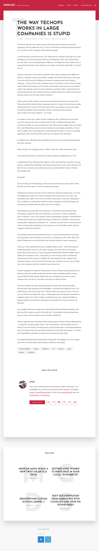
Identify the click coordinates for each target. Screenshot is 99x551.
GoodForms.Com (86, 5)
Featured (34, 39)
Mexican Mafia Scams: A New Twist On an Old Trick (33, 472)
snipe (21, 39)
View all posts (37, 402)
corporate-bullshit (24, 349)
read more (46, 395)
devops (36, 349)
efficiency (45, 349)
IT (53, 349)
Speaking (61, 5)
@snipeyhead (67, 392)
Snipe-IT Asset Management (40, 392)
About (69, 5)
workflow (31, 352)
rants (69, 349)
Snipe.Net (9, 5)
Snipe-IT (75, 5)
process (60, 349)
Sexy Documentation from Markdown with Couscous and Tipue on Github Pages (66, 500)
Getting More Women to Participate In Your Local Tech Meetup (65, 472)
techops (21, 352)
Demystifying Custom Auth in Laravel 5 (33, 500)
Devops (28, 39)
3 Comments (63, 39)
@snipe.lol (35, 395)
